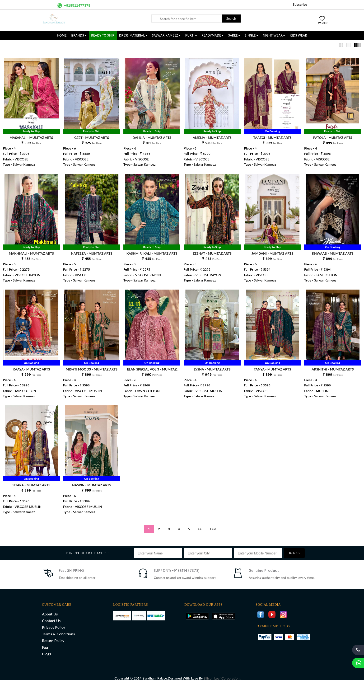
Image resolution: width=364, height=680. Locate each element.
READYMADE (213, 35)
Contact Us (51, 615)
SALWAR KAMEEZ (166, 35)
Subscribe (300, 4)
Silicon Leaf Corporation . (222, 673)
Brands (79, 35)
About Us (50, 609)
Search (231, 18)
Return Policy (53, 635)
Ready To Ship (102, 35)
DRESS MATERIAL (133, 35)
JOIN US (294, 548)
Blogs (46, 649)
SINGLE (251, 35)
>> (200, 524)
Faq (45, 642)
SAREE (234, 35)
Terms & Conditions (58, 629)
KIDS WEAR (298, 35)
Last (213, 524)
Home (62, 35)
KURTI (191, 35)
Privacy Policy (53, 622)
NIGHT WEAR (274, 35)
